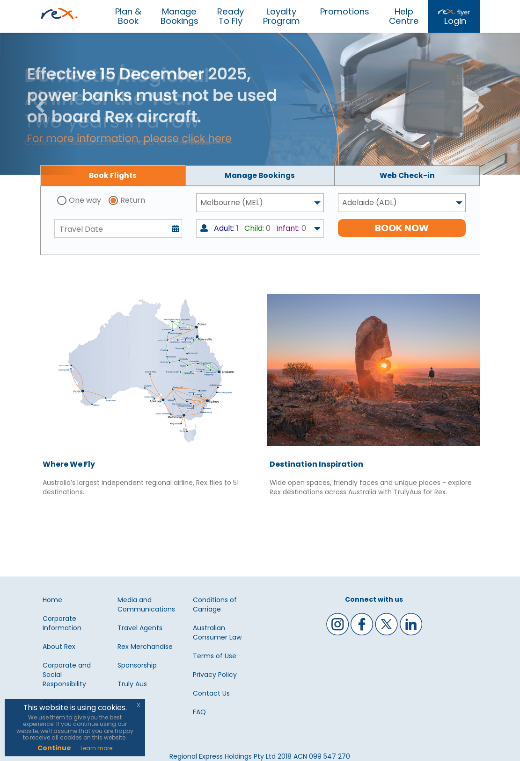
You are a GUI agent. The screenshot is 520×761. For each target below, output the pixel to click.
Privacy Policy (215, 674)
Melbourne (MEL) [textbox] (231, 202)
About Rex (59, 646)
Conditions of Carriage (215, 604)
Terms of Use (214, 656)
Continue (54, 748)
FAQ (199, 712)
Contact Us (211, 693)
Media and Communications (146, 604)
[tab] (112, 175)
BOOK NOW (402, 228)
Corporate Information (62, 623)
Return (132, 200)
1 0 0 (253, 228)
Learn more (96, 748)
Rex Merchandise (145, 646)
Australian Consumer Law (217, 632)
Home (52, 600)
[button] (39, 104)
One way (85, 200)
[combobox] (260, 202)
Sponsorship (137, 665)
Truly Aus (132, 684)
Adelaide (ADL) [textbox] (369, 202)
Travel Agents (139, 628)
